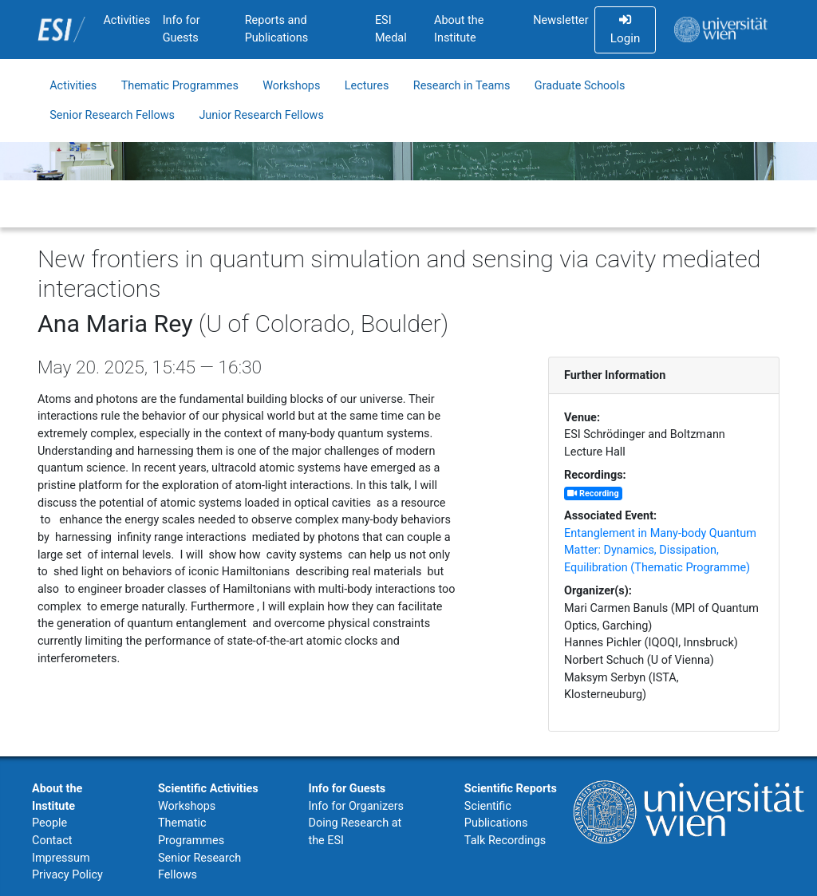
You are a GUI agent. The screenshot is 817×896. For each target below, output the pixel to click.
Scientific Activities (208, 788)
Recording (592, 493)
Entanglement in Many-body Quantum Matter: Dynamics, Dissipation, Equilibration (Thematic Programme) (660, 550)
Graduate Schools (580, 86)
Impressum (61, 858)
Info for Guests (181, 29)
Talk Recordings (505, 840)
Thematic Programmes (180, 86)
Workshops (291, 86)
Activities (126, 20)
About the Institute (458, 29)
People (49, 823)
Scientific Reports (510, 788)
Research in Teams (462, 86)
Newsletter (560, 20)
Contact (52, 840)
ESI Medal (391, 29)
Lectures (367, 86)
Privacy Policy (67, 875)
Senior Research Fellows (112, 115)
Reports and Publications (277, 29)
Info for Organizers (356, 806)
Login (625, 29)
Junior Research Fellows (261, 115)
